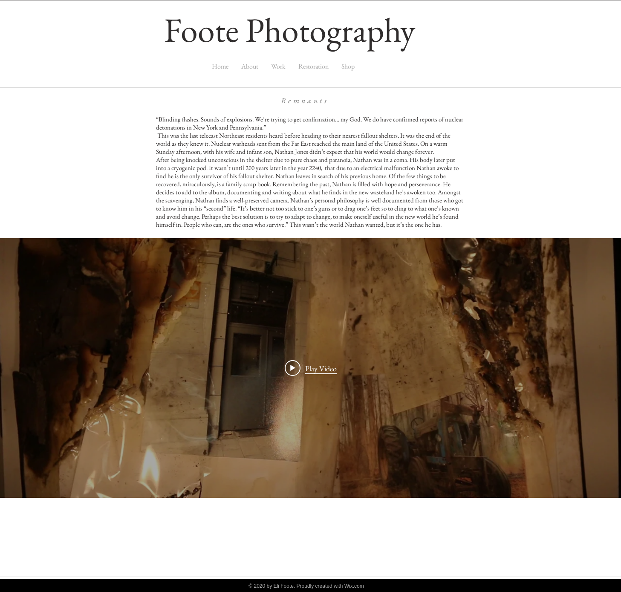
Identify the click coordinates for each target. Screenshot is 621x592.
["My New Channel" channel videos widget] (310, 368)
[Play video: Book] (311, 368)
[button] (278, 66)
